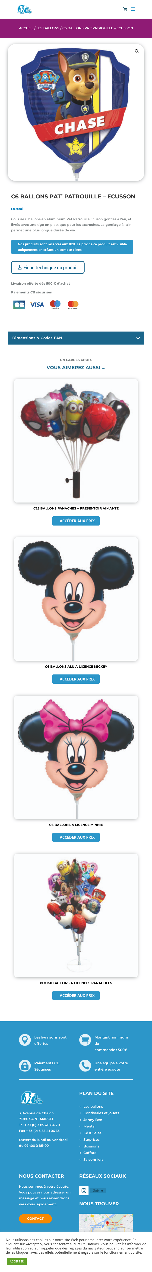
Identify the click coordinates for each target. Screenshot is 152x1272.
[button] (137, 51)
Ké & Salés (92, 1133)
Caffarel (90, 1152)
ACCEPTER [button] (17, 1261)
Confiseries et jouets (101, 1113)
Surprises (91, 1139)
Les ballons (93, 1106)
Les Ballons (47, 28)
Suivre (98, 1190)
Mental (89, 1126)
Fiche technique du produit (50, 267)
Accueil (26, 28)
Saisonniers (93, 1159)
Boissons (91, 1146)
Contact (35, 1218)
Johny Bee (92, 1120)
